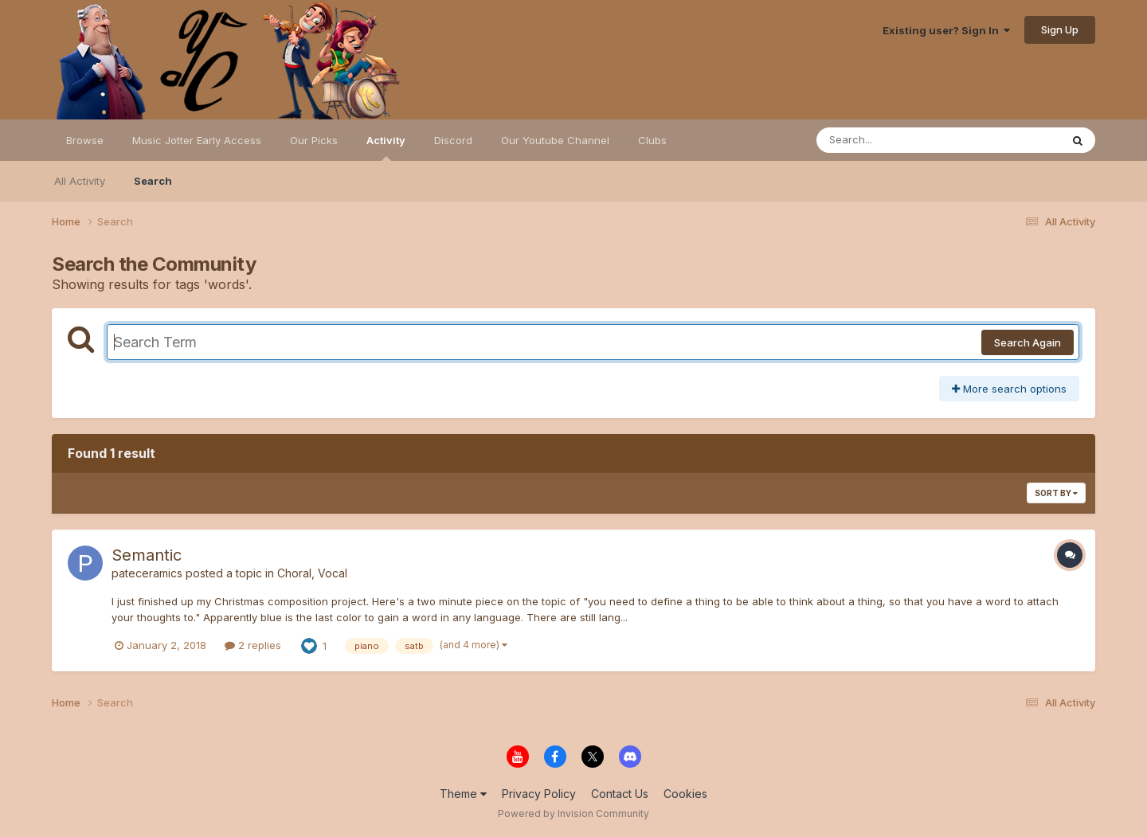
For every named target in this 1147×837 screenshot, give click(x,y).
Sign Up (1059, 29)
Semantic (147, 555)
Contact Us (619, 793)
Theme (463, 793)
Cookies (685, 793)
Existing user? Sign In (946, 30)
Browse (85, 140)
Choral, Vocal (312, 573)
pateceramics (147, 573)
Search (153, 180)
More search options (1009, 388)
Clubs (652, 140)
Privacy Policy (539, 793)
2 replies (253, 645)
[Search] (894, 140)
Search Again (1027, 342)
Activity (385, 147)
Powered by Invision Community (573, 813)
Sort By (1056, 493)
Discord (453, 140)
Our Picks (314, 140)
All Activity (79, 180)
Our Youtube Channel (555, 140)
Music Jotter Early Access (196, 140)
